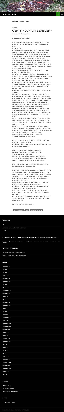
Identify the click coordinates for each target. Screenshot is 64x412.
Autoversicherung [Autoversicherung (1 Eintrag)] (6, 241)
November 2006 (6, 362)
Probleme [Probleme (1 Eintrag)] (36, 241)
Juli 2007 (4, 344)
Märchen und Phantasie (8, 388)
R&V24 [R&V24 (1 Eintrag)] (40, 241)
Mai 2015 (4, 272)
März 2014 (5, 275)
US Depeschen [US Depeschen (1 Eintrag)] (48, 241)
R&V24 (27, 210)
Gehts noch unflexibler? (32, 30)
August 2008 (5, 332)
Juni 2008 (5, 335)
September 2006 (6, 368)
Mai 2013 (4, 284)
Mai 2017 (4, 269)
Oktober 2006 (6, 365)
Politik (4, 230)
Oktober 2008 (6, 329)
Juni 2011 (5, 308)
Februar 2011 (6, 314)
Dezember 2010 (6, 317)
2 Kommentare (26, 33)
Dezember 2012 (6, 290)
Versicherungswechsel (36, 210)
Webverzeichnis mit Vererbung (10, 391)
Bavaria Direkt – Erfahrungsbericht (16, 252)
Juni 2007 (5, 347)
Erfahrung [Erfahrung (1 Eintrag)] (14, 241)
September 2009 (6, 323)
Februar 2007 (6, 359)
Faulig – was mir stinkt (9, 14)
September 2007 (6, 341)
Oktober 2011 (6, 302)
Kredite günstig (6, 385)
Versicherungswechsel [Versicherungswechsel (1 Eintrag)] (55, 241)
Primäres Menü (62, 14)
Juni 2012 (5, 296)
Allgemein (15, 27)
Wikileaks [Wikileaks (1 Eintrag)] (4, 242)
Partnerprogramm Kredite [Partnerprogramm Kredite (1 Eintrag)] (29, 241)
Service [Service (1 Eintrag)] (43, 241)
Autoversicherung (18, 210)
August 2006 (5, 371)
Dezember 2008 (6, 326)
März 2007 (5, 356)
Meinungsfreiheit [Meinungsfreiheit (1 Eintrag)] (20, 241)
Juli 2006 (4, 374)
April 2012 (5, 299)
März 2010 (5, 320)
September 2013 (6, 281)
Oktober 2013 (6, 278)
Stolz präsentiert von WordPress (22, 410)
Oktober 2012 (6, 293)
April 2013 (5, 287)
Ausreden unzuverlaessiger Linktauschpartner (14, 227)
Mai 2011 (4, 311)
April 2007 (5, 353)
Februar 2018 (6, 266)
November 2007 (6, 338)
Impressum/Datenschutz (8, 402)
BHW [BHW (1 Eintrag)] (11, 241)
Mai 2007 (4, 350)
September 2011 (6, 305)
